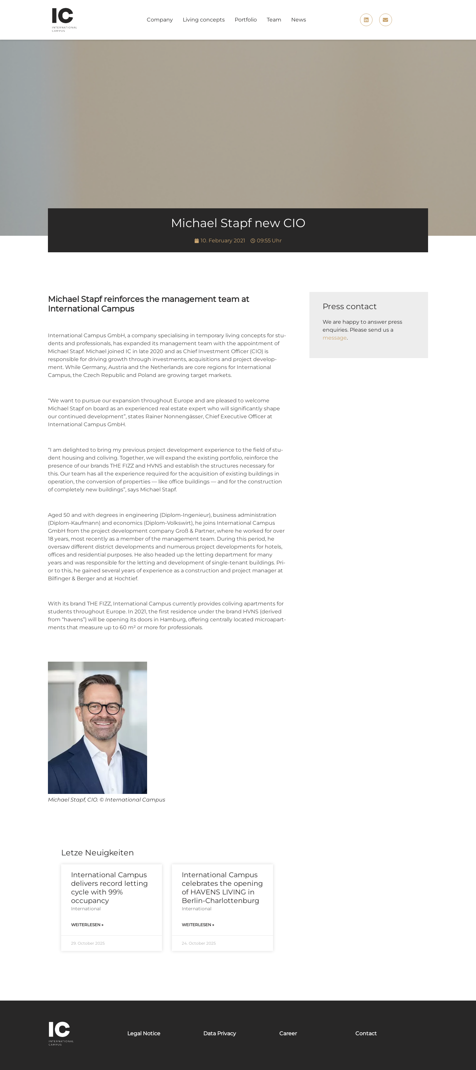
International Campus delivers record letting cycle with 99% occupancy (109, 888)
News (298, 20)
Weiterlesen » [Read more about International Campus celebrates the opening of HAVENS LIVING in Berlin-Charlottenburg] (198, 924)
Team (274, 20)
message (335, 338)
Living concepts (204, 20)
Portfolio (246, 20)
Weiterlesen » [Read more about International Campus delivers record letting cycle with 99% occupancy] (87, 924)
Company (160, 20)
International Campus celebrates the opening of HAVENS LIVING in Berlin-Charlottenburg (222, 888)
